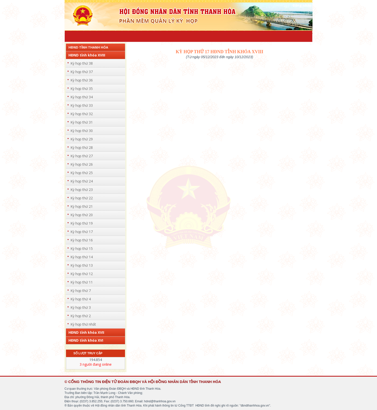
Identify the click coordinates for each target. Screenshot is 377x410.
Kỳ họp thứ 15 (81, 248)
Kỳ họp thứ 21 (81, 206)
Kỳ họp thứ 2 (80, 315)
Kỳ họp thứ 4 (80, 299)
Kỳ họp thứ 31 (81, 122)
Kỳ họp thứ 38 (81, 63)
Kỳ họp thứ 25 (81, 172)
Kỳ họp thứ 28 (81, 147)
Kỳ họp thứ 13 (81, 265)
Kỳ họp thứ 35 (81, 88)
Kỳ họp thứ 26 (81, 164)
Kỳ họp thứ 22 (81, 198)
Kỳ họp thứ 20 (81, 214)
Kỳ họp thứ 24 (81, 181)
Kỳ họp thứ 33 (81, 105)
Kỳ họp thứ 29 (81, 139)
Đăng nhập (302, 5)
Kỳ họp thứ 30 (81, 130)
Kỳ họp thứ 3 (80, 307)
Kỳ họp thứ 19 (81, 223)
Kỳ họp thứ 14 (81, 257)
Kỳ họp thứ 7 (80, 290)
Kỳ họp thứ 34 (81, 97)
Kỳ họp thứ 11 (81, 282)
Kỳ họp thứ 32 (81, 113)
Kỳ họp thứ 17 (81, 231)
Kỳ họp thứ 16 (81, 240)
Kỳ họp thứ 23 (81, 189)
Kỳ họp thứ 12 (81, 273)
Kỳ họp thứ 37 (81, 71)
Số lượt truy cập (87, 353)
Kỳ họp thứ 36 (81, 80)
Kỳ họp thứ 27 (81, 156)
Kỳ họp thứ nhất (83, 324)
